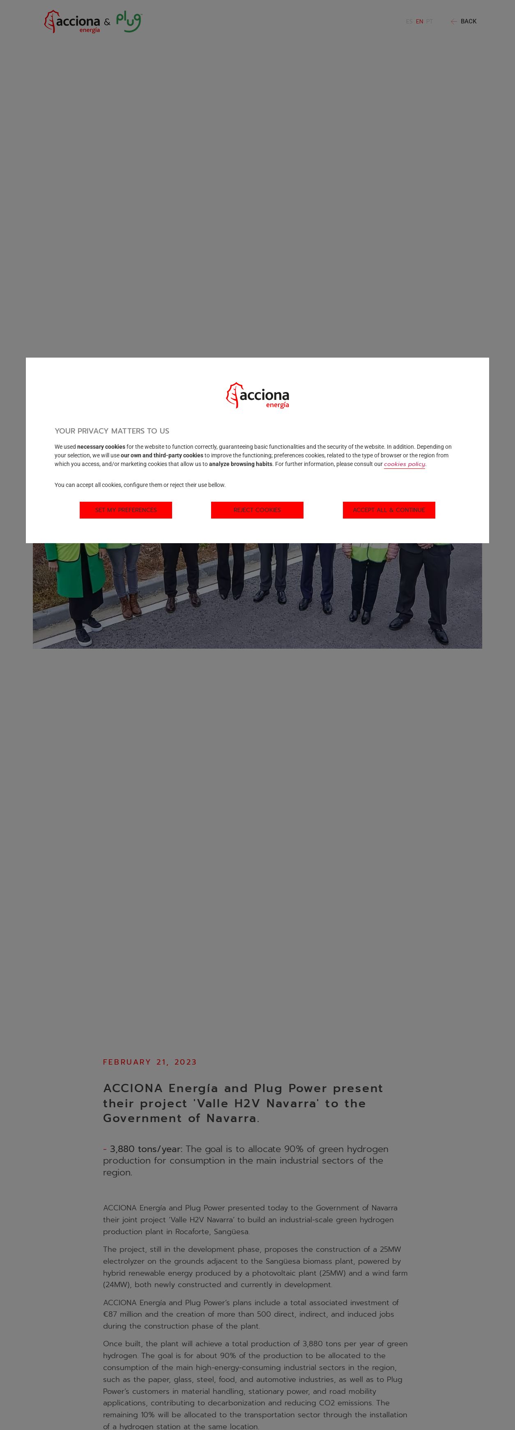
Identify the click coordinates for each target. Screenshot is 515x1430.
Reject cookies (257, 510)
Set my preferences (126, 510)
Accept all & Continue (389, 510)
